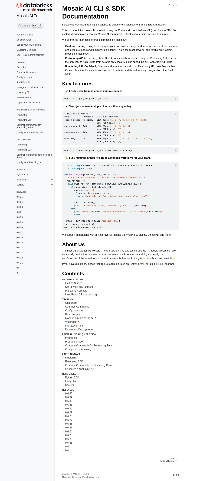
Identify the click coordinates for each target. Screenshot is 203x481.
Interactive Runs (24, 97)
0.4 (18, 273)
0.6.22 (19, 257)
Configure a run (24, 77)
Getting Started (23, 39)
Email (141, 264)
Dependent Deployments (28, 102)
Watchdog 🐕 (23, 92)
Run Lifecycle (23, 82)
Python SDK (22, 174)
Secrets (20, 184)
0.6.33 (19, 207)
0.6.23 (19, 252)
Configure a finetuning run (29, 162)
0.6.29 (19, 222)
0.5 (18, 268)
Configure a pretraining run (29, 132)
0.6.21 (19, 262)
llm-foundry (100, 46)
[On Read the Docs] (174, 476)
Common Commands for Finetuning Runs (34, 156)
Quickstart (21, 67)
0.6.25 (19, 242)
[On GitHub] (177, 476)
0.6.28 (19, 227)
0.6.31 (19, 212)
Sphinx (74, 477)
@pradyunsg (87, 477)
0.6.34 (19, 202)
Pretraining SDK (24, 120)
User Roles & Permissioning (30, 55)
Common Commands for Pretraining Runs (28, 126)
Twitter (133, 264)
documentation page (158, 34)
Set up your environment (28, 45)
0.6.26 (19, 237)
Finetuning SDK (24, 149)
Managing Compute (26, 50)
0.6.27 (19, 232)
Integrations (22, 179)
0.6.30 (19, 217)
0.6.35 (19, 197)
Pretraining (21, 114)
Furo (97, 477)
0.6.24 (19, 247)
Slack (161, 264)
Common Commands (26, 72)
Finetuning (21, 144)
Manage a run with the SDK (30, 87)
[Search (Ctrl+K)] (30, 26)
